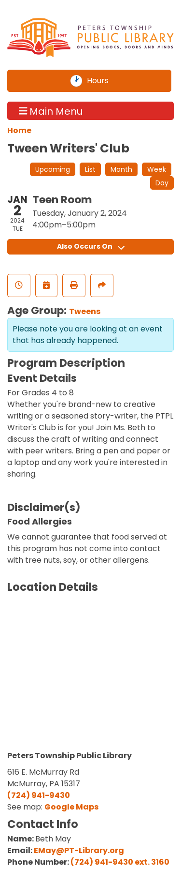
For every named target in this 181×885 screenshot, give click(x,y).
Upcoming (52, 169)
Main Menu (51, 111)
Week (156, 169)
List (90, 169)
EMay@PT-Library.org (79, 850)
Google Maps (71, 806)
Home (19, 130)
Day (161, 183)
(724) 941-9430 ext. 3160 (119, 862)
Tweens (84, 311)
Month (121, 169)
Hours (103, 81)
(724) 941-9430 (38, 795)
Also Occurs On (91, 246)
